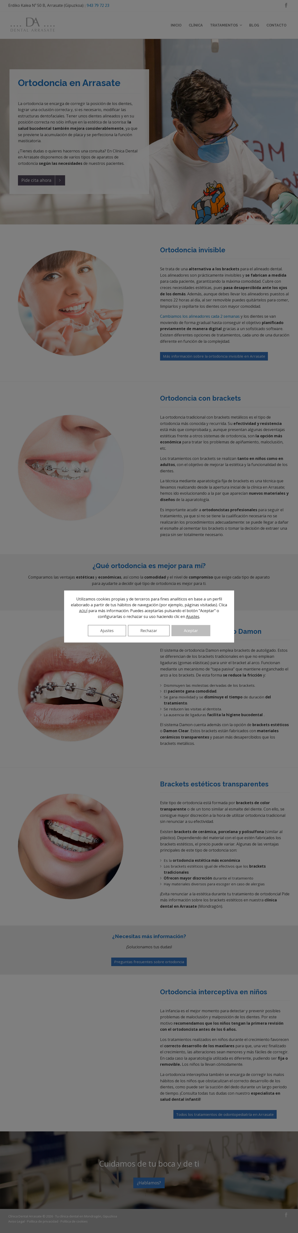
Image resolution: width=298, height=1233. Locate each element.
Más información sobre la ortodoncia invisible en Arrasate (214, 356)
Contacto (276, 25)
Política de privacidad (42, 1221)
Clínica (196, 25)
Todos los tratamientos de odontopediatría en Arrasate (225, 1114)
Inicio (176, 25)
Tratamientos (226, 25)
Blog (254, 25)
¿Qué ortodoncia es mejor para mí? (149, 566)
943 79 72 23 (98, 5)
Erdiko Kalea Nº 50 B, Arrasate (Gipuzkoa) (46, 5)
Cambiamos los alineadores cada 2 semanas (200, 316)
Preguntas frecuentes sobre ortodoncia (149, 961)
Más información (149, 598)
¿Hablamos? (149, 1183)
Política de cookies (74, 1221)
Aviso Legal (16, 1221)
